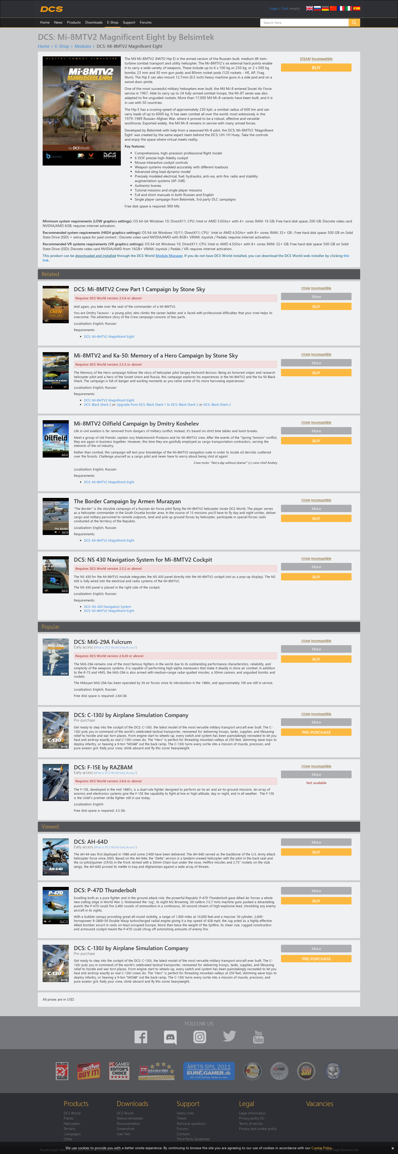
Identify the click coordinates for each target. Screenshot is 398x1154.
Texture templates (130, 1118)
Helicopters (72, 1123)
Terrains (69, 1128)
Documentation (128, 1123)
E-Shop (112, 22)
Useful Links (185, 1113)
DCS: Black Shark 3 (217, 404)
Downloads (94, 22)
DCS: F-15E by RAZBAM (103, 767)
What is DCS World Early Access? (115, 647)
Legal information (252, 1113)
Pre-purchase (316, 732)
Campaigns (72, 1133)
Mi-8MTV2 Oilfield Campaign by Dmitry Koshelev (136, 423)
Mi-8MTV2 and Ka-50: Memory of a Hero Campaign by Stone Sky (156, 355)
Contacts (183, 1133)
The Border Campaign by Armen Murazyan (127, 501)
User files (123, 1133)
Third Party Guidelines (193, 1138)
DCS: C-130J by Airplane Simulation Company (131, 715)
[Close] (392, 1148)
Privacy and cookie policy (258, 1128)
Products (74, 22)
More (316, 296)
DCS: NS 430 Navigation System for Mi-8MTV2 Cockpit (143, 559)
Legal (246, 1103)
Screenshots (126, 1128)
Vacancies (319, 1103)
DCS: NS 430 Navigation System (107, 606)
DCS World (72, 1113)
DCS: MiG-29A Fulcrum (103, 641)
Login (274, 8)
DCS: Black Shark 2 (97, 404)
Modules (83, 46)
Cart (284, 8)
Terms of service (251, 1123)
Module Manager (169, 255)
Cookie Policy (321, 1147)
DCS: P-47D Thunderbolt (105, 890)
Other (68, 1138)
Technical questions (191, 1123)
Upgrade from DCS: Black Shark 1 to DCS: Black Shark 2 (157, 404)
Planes (68, 1118)
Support (129, 22)
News (58, 22)
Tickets (181, 1118)
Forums (146, 22)
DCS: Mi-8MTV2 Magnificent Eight (109, 336)
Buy (316, 67)
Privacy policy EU (251, 1118)
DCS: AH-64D (91, 841)
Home (44, 22)
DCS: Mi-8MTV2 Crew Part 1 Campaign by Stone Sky (139, 289)
